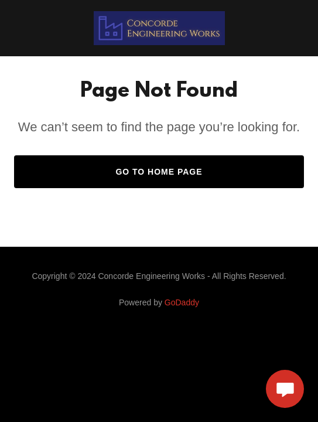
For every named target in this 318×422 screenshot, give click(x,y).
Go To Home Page (158, 171)
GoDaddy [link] (182, 302)
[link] (159, 28)
